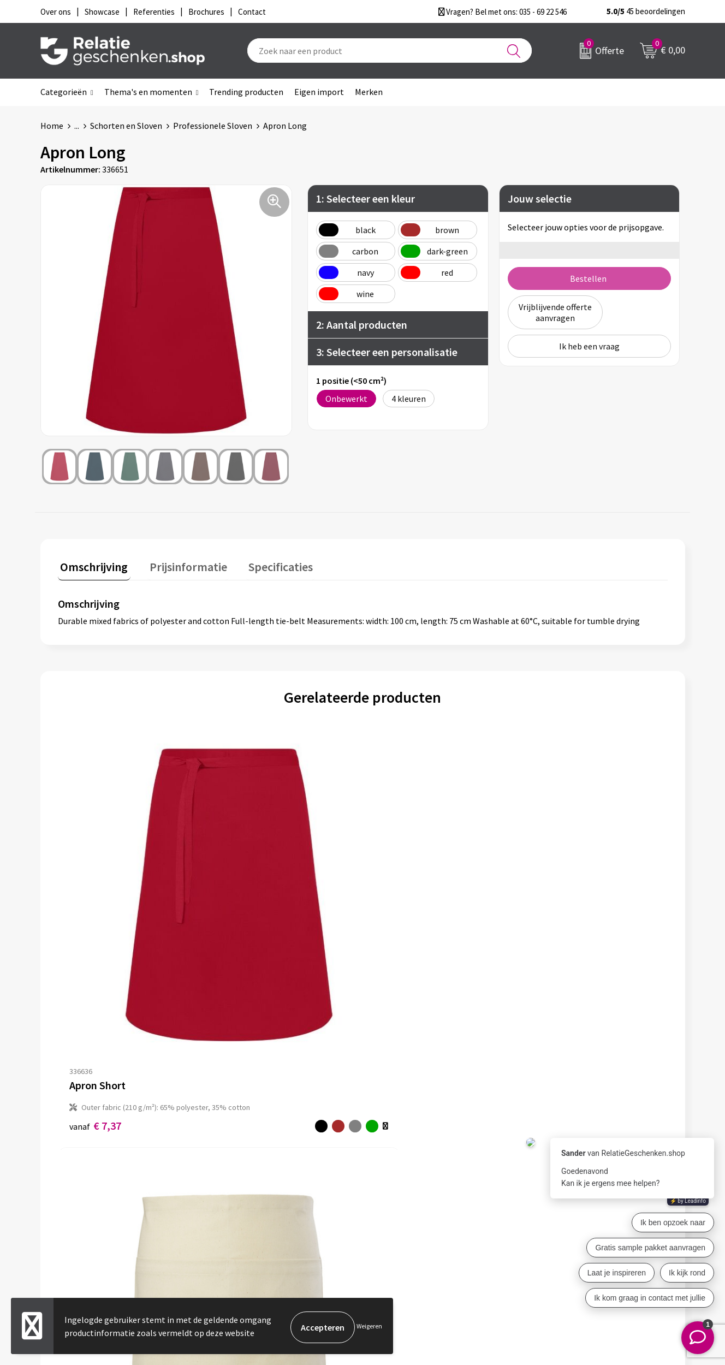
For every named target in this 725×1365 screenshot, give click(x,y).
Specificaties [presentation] (268, 564)
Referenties (401, 1214)
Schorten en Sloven (126, 125)
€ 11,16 (541, 923)
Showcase (397, 1179)
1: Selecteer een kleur (365, 198)
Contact (394, 1162)
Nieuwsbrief (243, 1179)
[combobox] (389, 50)
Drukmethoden (249, 1214)
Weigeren (369, 1327)
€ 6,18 (248, 956)
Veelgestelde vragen (258, 1197)
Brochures (398, 1197)
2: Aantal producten (361, 324)
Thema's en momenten (148, 91)
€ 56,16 (402, 916)
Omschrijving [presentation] (92, 564)
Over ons (237, 1162)
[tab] (92, 567)
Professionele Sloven (212, 125)
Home (51, 125)
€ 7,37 (95, 944)
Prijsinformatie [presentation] (180, 564)
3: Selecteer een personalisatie (386, 352)
